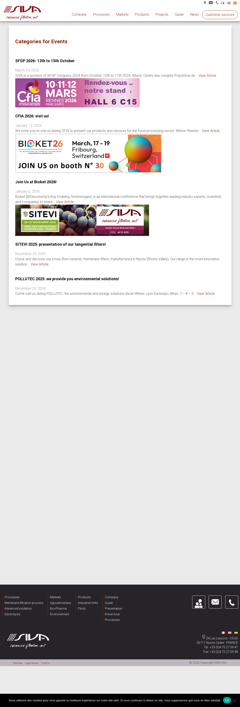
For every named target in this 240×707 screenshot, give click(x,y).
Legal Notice (36, 673)
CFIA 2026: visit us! (32, 116)
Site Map (19, 673)
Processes (101, 14)
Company (79, 14)
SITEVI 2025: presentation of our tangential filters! (60, 244)
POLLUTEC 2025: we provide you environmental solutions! (67, 279)
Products (142, 14)
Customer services (220, 15)
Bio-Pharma (58, 619)
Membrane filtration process (24, 613)
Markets (122, 14)
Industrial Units (88, 613)
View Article (207, 75)
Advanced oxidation (18, 619)
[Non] (234, 700)
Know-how (112, 625)
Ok (227, 700)
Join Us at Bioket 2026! (36, 182)
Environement (59, 625)
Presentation (113, 619)
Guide (179, 14)
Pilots (82, 619)
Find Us (52, 673)
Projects (162, 14)
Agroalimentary (60, 613)
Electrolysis (12, 625)
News (194, 14)
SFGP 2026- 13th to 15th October (45, 60)
